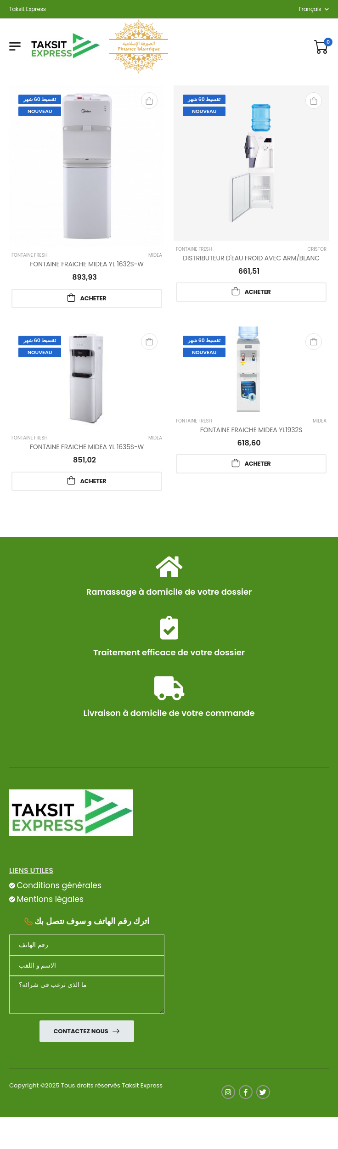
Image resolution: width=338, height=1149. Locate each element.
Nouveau (40, 111)
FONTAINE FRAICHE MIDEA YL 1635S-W (87, 446)
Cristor (317, 249)
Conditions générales (59, 885)
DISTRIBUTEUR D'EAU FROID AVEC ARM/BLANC (251, 258)
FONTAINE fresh (29, 255)
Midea (155, 255)
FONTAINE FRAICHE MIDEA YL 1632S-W (86, 264)
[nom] (86, 965)
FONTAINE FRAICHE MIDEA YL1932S (251, 429)
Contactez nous (81, 1031)
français (310, 9)
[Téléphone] (86, 945)
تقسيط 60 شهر (39, 99)
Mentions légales (50, 899)
